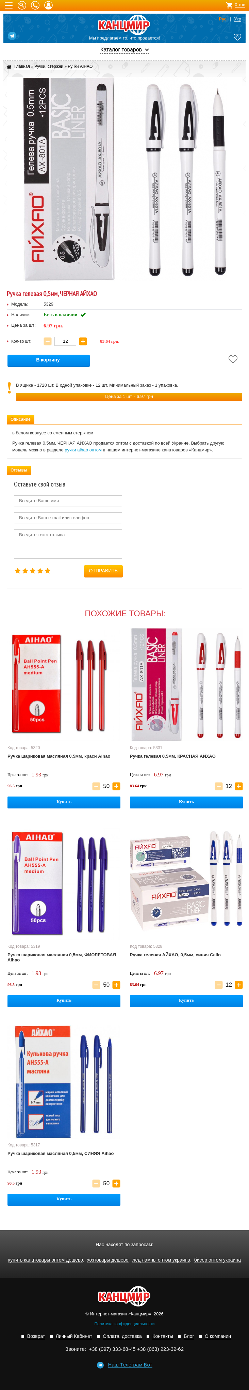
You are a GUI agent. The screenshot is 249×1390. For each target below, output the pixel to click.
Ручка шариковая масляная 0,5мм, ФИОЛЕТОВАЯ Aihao (61, 957)
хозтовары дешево (108, 1260)
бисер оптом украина (217, 1260)
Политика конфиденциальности (124, 1324)
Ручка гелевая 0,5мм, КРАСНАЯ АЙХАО (173, 756)
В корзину (48, 359)
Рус (223, 19)
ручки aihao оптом (83, 449)
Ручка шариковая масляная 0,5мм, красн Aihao (58, 756)
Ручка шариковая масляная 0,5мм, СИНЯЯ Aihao (60, 1153)
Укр (237, 19)
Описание (21, 419)
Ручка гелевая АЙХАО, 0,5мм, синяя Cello (175, 954)
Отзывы (19, 470)
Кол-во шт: (21, 341)
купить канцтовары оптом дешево (45, 1260)
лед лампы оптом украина (161, 1260)
